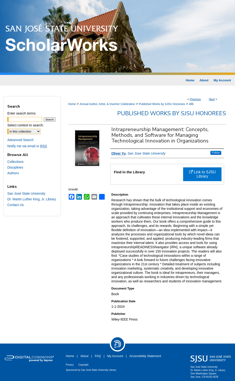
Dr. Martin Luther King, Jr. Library (31, 199)
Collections (15, 162)
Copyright (83, 364)
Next (212, 99)
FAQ (98, 356)
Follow (216, 152)
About (84, 356)
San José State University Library (98, 370)
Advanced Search (20, 140)
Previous (195, 99)
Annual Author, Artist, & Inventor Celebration (107, 104)
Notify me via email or (27, 146)
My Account (115, 356)
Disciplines (15, 167)
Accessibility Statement (145, 356)
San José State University (26, 193)
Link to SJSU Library (202, 174)
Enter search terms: (21, 113)
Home (72, 104)
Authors (13, 173)
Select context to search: (25, 125)
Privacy (70, 364)
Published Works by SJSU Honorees (162, 104)
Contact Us (15, 205)
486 (191, 104)
